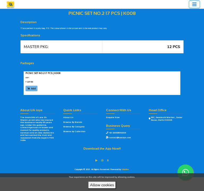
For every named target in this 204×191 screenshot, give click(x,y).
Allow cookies (102, 185)
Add (31, 88)
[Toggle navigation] (194, 4)
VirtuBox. (125, 169)
